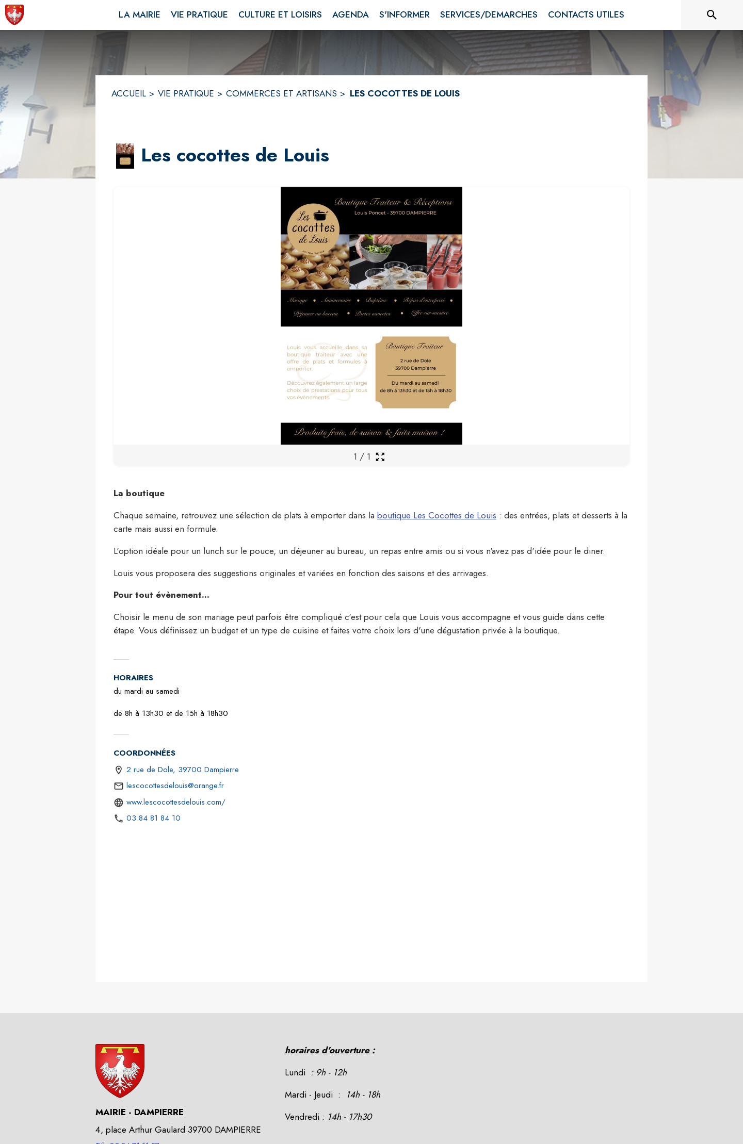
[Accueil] (14, 15)
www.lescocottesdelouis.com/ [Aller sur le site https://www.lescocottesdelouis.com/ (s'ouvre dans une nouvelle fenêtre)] (175, 802)
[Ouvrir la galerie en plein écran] (380, 456)
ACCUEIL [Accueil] (128, 93)
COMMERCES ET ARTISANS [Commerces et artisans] (281, 93)
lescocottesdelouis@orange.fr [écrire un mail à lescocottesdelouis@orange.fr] (175, 785)
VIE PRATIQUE (186, 93)
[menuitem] (140, 13)
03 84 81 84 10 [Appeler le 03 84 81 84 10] (153, 818)
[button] (125, 156)
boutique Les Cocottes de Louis (436, 515)
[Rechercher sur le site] (712, 15)
